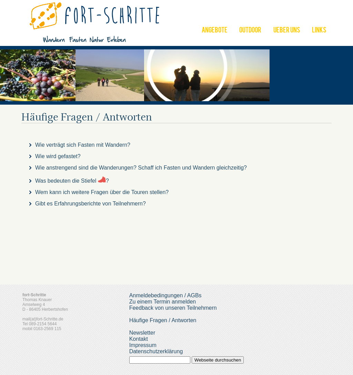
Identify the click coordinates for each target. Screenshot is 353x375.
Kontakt (138, 339)
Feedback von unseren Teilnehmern (173, 308)
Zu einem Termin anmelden (162, 302)
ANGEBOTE (215, 31)
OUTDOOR (250, 31)
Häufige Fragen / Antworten (162, 320)
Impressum (143, 345)
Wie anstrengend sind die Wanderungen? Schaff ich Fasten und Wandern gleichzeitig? (141, 168)
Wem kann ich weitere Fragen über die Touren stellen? (102, 192)
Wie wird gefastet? (58, 156)
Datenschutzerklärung (156, 351)
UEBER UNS (286, 31)
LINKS (319, 31)
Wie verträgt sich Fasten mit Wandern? (82, 145)
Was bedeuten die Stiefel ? (72, 181)
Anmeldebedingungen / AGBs (165, 295)
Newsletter (142, 333)
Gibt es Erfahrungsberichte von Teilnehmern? (90, 203)
